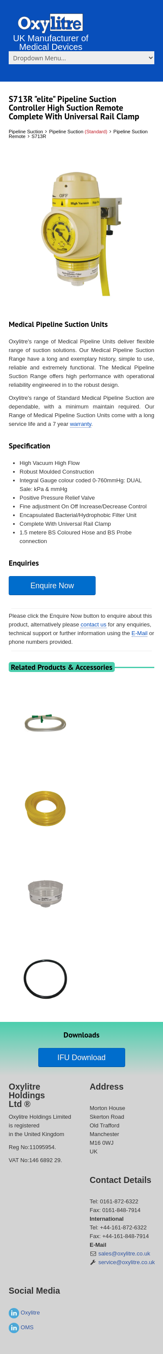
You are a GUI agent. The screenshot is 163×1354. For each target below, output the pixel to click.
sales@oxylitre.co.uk (124, 1253)
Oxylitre (24, 1312)
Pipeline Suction (26, 131)
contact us (93, 624)
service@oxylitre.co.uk (126, 1262)
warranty (80, 424)
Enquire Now (52, 585)
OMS (21, 1327)
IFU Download (81, 1057)
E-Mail (140, 633)
